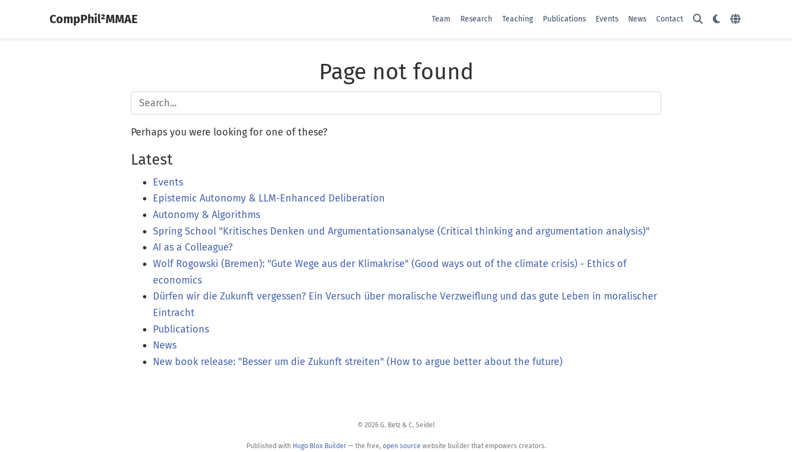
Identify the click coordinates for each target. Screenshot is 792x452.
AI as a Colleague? (193, 247)
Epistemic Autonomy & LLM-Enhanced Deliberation (269, 198)
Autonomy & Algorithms (206, 215)
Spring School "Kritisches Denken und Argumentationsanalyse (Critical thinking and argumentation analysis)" (401, 231)
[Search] (698, 19)
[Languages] (736, 19)
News (165, 345)
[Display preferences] (717, 19)
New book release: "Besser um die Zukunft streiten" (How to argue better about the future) (358, 362)
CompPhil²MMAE (94, 19)
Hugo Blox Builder (319, 446)
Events (168, 182)
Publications (181, 329)
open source (402, 446)
